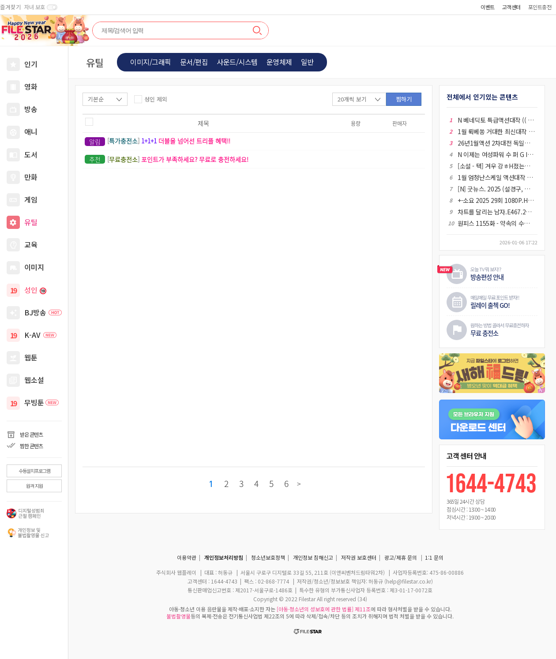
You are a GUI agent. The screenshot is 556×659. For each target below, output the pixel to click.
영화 (31, 86)
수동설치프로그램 (34, 470)
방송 (31, 109)
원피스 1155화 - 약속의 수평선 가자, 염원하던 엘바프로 (496, 223)
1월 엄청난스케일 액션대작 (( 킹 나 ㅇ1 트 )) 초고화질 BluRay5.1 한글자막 (496, 177)
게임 (31, 199)
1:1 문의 (434, 557)
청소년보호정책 (268, 557)
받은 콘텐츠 (31, 434)
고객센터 (511, 7)
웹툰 (31, 357)
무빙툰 (41, 402)
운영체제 (279, 61)
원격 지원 (34, 485)
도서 (31, 154)
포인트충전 (540, 7)
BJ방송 (43, 312)
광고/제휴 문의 (400, 557)
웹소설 (34, 379)
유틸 (31, 222)
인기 (31, 64)
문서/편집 (194, 61)
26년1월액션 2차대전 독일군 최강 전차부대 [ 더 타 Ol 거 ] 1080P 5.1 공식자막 (496, 143)
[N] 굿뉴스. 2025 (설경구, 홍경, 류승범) (496, 188)
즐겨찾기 (10, 7)
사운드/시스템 (237, 61)
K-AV (40, 335)
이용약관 (186, 557)
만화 (31, 177)
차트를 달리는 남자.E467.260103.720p (496, 211)
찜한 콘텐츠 (31, 445)
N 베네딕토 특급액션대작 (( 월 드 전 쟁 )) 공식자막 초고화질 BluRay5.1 (496, 120)
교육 (31, 244)
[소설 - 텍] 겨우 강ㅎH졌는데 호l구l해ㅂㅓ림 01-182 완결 (496, 165)
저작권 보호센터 (358, 557)
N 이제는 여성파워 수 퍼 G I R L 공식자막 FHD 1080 (496, 154)
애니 (31, 131)
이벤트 (488, 7)
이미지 (34, 267)
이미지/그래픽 (150, 61)
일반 (307, 61)
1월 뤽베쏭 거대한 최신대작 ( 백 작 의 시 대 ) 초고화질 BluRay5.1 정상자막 (496, 131)
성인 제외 (155, 99)
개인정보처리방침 (223, 557)
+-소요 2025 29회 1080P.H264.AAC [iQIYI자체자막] (496, 200)
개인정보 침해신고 (313, 557)
